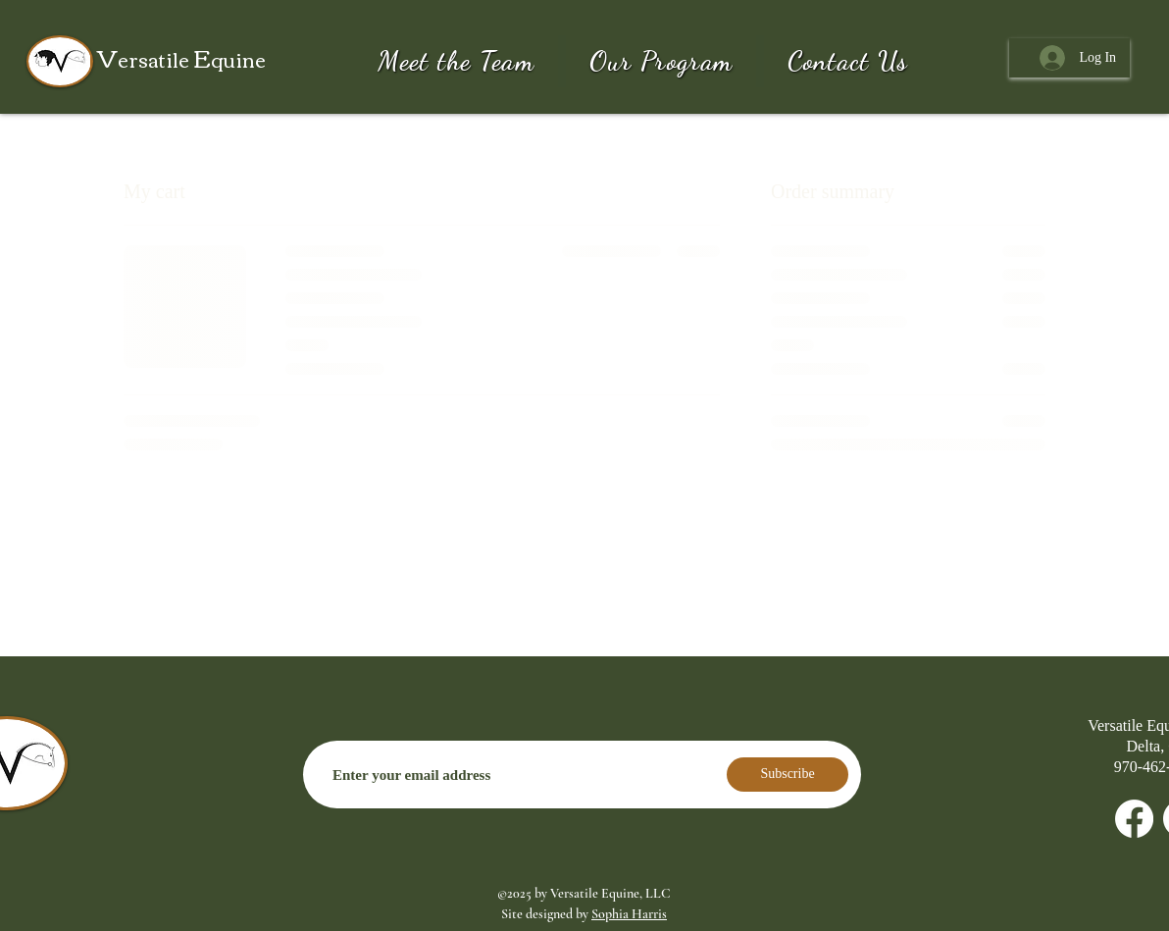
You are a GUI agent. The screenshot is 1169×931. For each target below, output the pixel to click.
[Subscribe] (787, 774)
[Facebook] (1134, 819)
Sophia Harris (629, 913)
